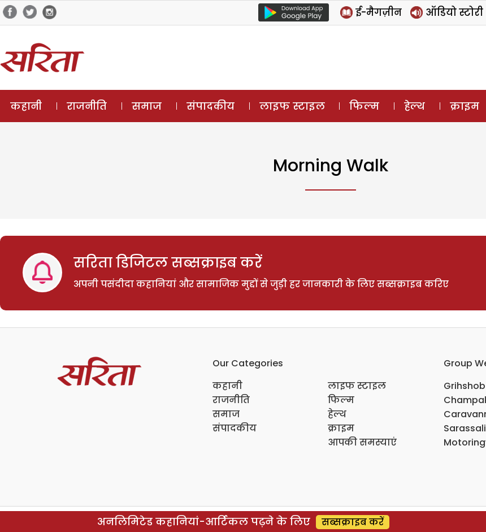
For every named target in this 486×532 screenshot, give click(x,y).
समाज (147, 106)
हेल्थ (414, 106)
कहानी (26, 106)
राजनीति (87, 106)
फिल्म (364, 106)
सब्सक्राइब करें (353, 522)
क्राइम (341, 428)
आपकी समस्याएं (362, 442)
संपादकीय (210, 106)
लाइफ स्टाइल (292, 106)
